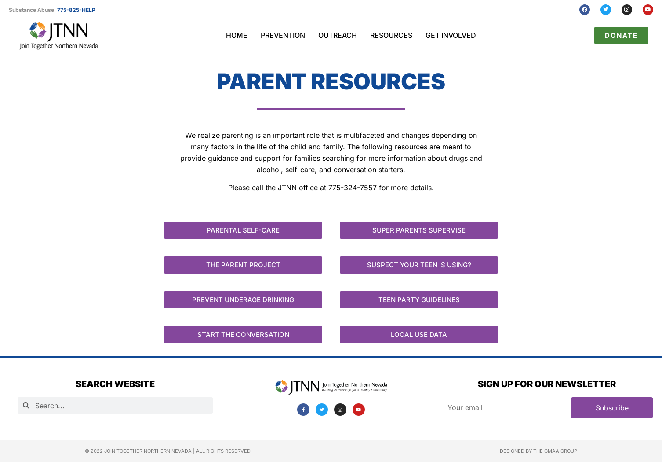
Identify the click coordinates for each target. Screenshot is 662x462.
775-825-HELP (76, 10)
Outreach (337, 35)
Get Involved (451, 35)
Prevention (283, 35)
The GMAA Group (555, 451)
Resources (391, 35)
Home (236, 35)
